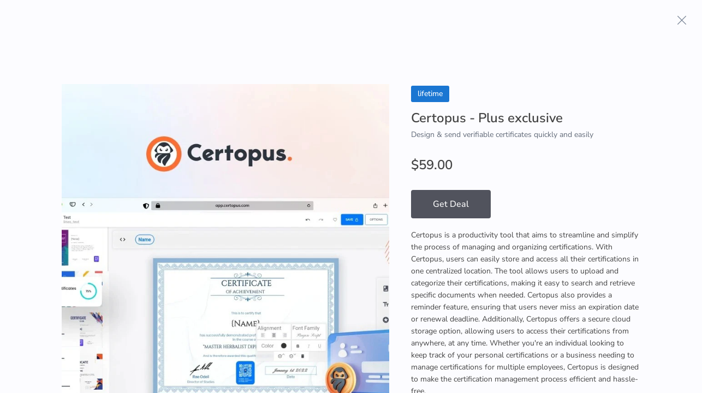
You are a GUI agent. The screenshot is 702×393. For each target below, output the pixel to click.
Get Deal (451, 204)
